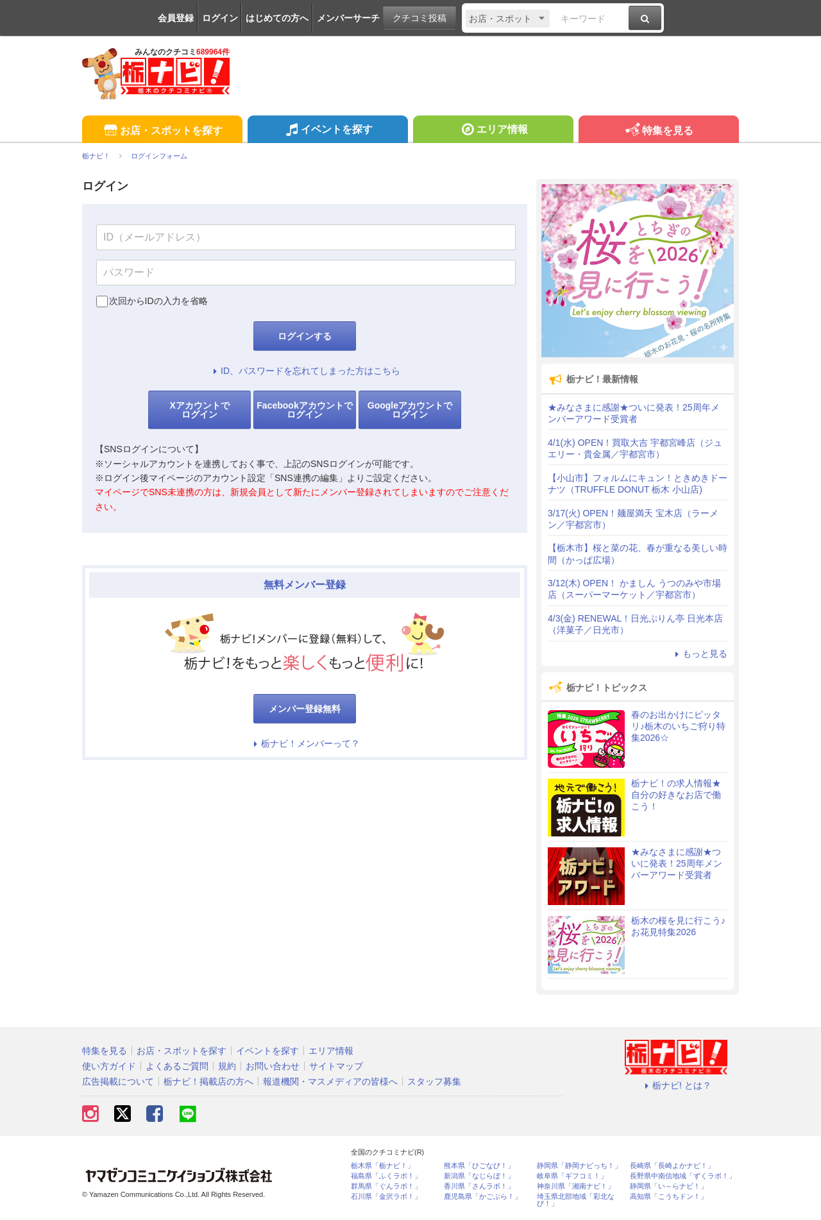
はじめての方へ (277, 18)
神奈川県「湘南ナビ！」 (575, 1186)
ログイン (220, 18)
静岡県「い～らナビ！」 (668, 1186)
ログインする (305, 336)
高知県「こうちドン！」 (668, 1196)
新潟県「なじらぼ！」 (479, 1176)
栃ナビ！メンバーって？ (305, 743)
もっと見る (699, 653)
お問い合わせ (273, 1066)
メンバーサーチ (348, 18)
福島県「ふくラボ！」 (386, 1176)
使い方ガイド (109, 1066)
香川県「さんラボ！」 (479, 1186)
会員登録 (176, 18)
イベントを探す (327, 131)
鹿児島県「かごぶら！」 (482, 1196)
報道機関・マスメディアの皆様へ (330, 1081)
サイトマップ (336, 1066)
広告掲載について (118, 1081)
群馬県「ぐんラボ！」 (386, 1186)
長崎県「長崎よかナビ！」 (672, 1165)
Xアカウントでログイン (199, 409)
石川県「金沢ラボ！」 (386, 1196)
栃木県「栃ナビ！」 (382, 1165)
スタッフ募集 (434, 1081)
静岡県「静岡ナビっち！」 (579, 1165)
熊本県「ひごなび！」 (479, 1165)
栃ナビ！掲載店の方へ (208, 1081)
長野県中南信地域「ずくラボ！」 (683, 1176)
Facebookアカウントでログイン (304, 409)
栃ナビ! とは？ (676, 1085)
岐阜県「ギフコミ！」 (572, 1176)
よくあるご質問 (177, 1066)
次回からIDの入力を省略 (158, 301)
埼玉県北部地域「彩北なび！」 (575, 1200)
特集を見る (658, 131)
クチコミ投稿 (419, 18)
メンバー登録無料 (305, 709)
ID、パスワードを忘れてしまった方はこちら (304, 371)
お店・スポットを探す (162, 131)
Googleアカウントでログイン (410, 409)
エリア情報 (493, 131)
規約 (227, 1066)
